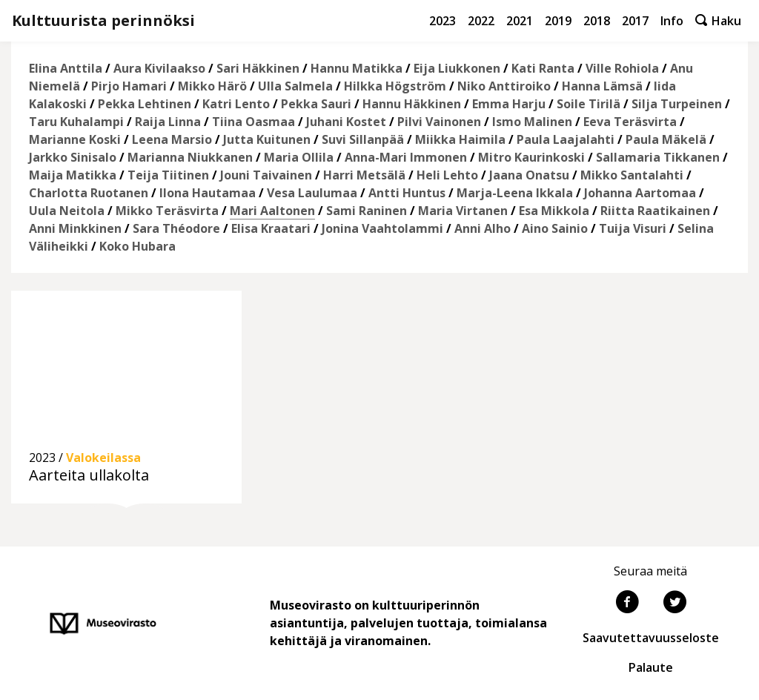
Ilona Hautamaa (207, 193)
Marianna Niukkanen (190, 157)
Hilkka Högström (395, 86)
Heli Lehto (447, 175)
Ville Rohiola (622, 68)
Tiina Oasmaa (253, 121)
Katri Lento (236, 104)
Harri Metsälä (364, 175)
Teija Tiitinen (168, 175)
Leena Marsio (172, 139)
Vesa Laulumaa (312, 193)
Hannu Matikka (356, 68)
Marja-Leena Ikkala (515, 193)
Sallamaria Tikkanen (658, 157)
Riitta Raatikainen (655, 210)
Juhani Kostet (346, 121)
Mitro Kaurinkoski (531, 157)
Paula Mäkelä (666, 139)
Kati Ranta (542, 68)
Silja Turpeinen (677, 104)
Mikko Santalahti (631, 175)
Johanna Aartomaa (640, 193)
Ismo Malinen (532, 121)
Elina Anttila (65, 68)
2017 (635, 21)
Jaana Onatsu (529, 175)
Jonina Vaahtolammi (382, 228)
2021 (519, 21)
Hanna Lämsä (602, 86)
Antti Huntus (406, 193)
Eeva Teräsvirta (630, 121)
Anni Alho (482, 228)
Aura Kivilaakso (159, 68)
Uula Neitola (67, 210)
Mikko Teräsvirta (167, 210)
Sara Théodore (176, 228)
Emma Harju (509, 104)
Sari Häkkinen (257, 68)
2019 (558, 21)
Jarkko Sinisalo (72, 157)
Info (671, 21)
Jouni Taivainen (266, 175)
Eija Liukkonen (457, 68)
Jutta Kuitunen (267, 139)
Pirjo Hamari (129, 86)
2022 (481, 21)
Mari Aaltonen (272, 210)
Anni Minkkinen (75, 228)
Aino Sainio (555, 228)
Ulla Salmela (295, 86)
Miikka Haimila (460, 139)
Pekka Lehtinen (144, 104)
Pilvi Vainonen (439, 121)
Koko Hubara (137, 246)
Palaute (651, 667)
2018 (596, 21)
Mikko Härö (212, 86)
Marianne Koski (75, 139)
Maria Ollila (299, 157)
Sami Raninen (366, 210)
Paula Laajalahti (565, 139)
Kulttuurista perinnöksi (103, 20)
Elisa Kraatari (271, 228)
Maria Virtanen (463, 210)
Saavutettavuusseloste (651, 638)
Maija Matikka (72, 175)
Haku (718, 21)
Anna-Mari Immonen (406, 157)
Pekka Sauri (316, 104)
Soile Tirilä (588, 104)
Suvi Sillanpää (363, 139)
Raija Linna (168, 121)
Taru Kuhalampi (76, 121)
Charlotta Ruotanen (88, 193)
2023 (442, 21)
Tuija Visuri (632, 228)
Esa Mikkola (554, 210)
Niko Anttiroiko (504, 86)
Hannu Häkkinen (411, 104)
